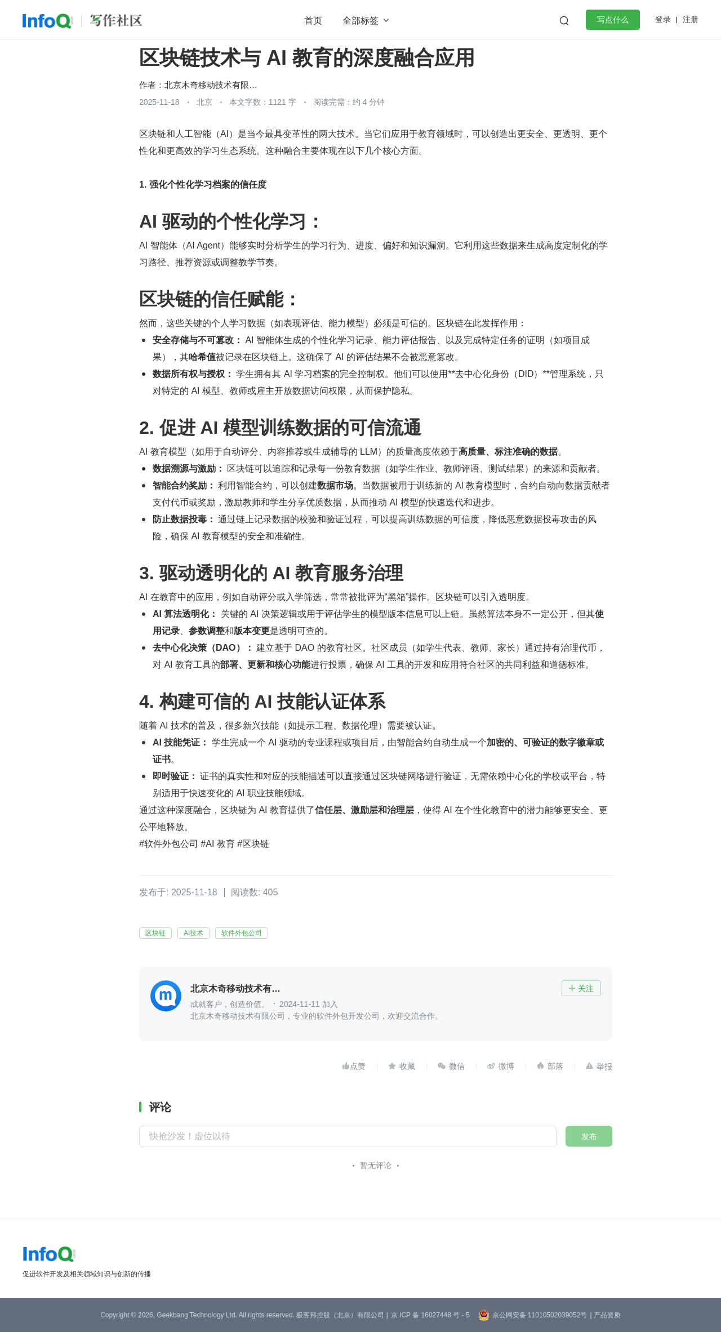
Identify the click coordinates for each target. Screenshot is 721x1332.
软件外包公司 (241, 933)
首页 (313, 20)
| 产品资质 (605, 1315)
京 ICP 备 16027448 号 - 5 (430, 1315)
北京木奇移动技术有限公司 (213, 85)
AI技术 (193, 933)
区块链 (155, 933)
